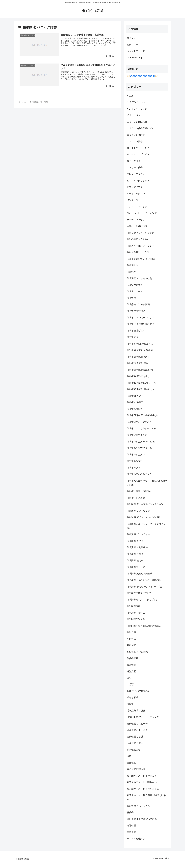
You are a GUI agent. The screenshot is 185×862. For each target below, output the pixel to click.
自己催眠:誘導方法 (136, 769)
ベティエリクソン (136, 193)
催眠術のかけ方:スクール (139, 448)
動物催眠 (131, 645)
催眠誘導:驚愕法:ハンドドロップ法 (144, 586)
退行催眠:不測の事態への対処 (142, 819)
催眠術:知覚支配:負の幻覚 (140, 369)
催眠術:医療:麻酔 (135, 330)
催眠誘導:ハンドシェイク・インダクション (146, 526)
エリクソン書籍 (135, 141)
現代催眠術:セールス (137, 730)
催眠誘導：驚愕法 (136, 612)
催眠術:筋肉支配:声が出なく (141, 389)
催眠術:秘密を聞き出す (138, 376)
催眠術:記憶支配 (135, 409)
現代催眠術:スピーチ (137, 723)
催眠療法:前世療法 (136, 311)
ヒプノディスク (135, 187)
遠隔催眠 (131, 825)
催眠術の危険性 (135, 461)
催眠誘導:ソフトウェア (138, 511)
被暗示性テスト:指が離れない (142, 782)
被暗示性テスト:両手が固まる (142, 776)
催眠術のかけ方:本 (136, 454)
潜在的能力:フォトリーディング (143, 717)
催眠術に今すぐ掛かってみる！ (142, 428)
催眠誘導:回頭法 (135, 554)
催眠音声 (131, 632)
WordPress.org (134, 57)
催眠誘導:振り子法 (136, 567)
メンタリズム (133, 200)
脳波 (129, 756)
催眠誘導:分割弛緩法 (137, 547)
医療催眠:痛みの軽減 (137, 652)
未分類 (130, 684)
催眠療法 (131, 298)
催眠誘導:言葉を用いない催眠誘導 (144, 580)
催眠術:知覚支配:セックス (140, 356)
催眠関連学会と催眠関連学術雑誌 (143, 626)
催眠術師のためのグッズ (139, 474)
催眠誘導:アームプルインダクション (145, 504)
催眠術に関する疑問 (137, 435)
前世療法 (131, 639)
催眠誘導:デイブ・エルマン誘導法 (144, 517)
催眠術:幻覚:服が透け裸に (140, 343)
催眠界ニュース (135, 291)
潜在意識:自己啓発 (136, 710)
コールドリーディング (138, 148)
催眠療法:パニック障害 (138, 304)
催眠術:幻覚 (133, 337)
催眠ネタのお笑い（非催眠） (141, 259)
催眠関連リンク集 (136, 619)
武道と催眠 (132, 697)
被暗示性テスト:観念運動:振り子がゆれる (146, 797)
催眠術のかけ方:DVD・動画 (141, 441)
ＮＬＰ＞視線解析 (136, 838)
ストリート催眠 (135, 167)
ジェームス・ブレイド (138, 154)
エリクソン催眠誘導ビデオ (140, 128)
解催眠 (130, 812)
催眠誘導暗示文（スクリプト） (142, 599)
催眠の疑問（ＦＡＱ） (138, 239)
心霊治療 (131, 665)
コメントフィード (136, 51)
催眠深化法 (132, 265)
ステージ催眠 (133, 161)
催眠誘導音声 (133, 606)
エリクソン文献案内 (137, 135)
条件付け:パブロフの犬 (138, 691)
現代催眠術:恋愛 (135, 736)
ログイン (131, 38)
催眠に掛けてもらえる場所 (140, 233)
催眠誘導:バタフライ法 (138, 534)
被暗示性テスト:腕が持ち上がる (143, 789)
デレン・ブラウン (136, 174)
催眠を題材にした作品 (138, 252)
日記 (129, 678)
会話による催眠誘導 (137, 226)
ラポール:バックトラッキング (142, 213)
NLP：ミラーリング (137, 109)
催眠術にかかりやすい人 (139, 422)
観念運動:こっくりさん (138, 806)
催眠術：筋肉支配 (136, 498)
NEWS (130, 96)
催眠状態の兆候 (135, 285)
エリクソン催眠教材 (137, 122)
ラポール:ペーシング (137, 219)
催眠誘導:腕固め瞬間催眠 (139, 573)
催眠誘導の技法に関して (139, 593)
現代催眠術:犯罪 (135, 743)
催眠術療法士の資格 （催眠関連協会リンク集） (147, 482)
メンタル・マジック (137, 206)
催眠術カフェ (133, 467)
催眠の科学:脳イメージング (140, 246)
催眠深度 (131, 272)
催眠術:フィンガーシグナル (140, 317)
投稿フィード (133, 44)
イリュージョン (135, 115)
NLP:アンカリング (136, 102)
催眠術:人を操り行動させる (140, 324)
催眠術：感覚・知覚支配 (139, 491)
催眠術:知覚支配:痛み (137, 363)
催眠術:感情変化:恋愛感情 (140, 350)
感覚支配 (131, 671)
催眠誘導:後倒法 (135, 560)
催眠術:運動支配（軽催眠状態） (143, 415)
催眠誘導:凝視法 (135, 541)
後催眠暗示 (132, 658)
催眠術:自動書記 (135, 402)
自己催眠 (131, 763)
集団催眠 (131, 832)
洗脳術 (130, 704)
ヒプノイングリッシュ (138, 180)
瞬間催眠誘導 (133, 749)
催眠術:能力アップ (136, 396)
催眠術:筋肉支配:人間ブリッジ (142, 383)
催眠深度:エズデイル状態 (139, 278)
